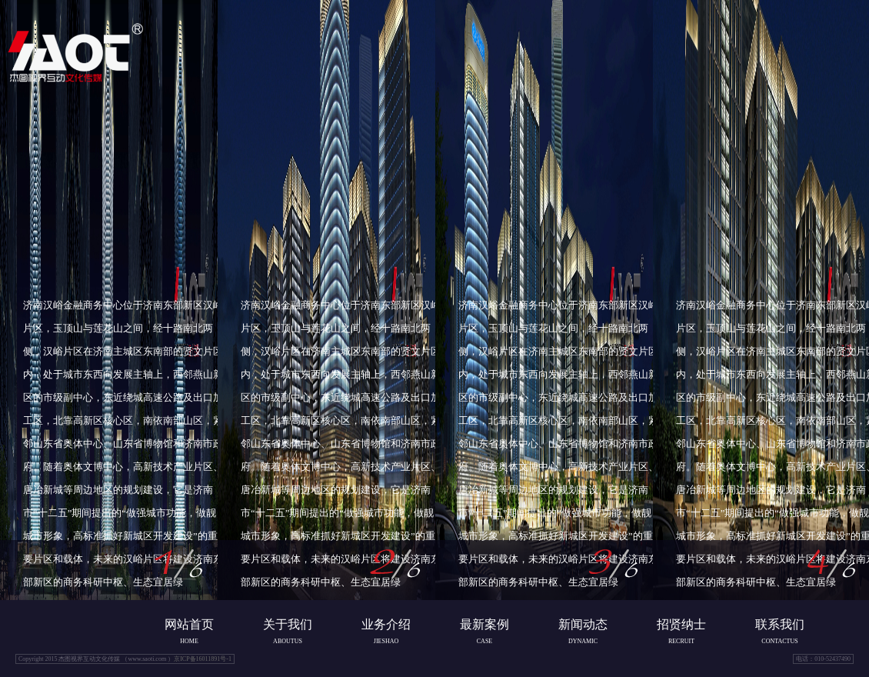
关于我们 (287, 626)
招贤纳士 (681, 626)
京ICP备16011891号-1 (202, 658)
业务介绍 (386, 626)
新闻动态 (583, 626)
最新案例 (484, 626)
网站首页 (189, 626)
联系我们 (780, 626)
